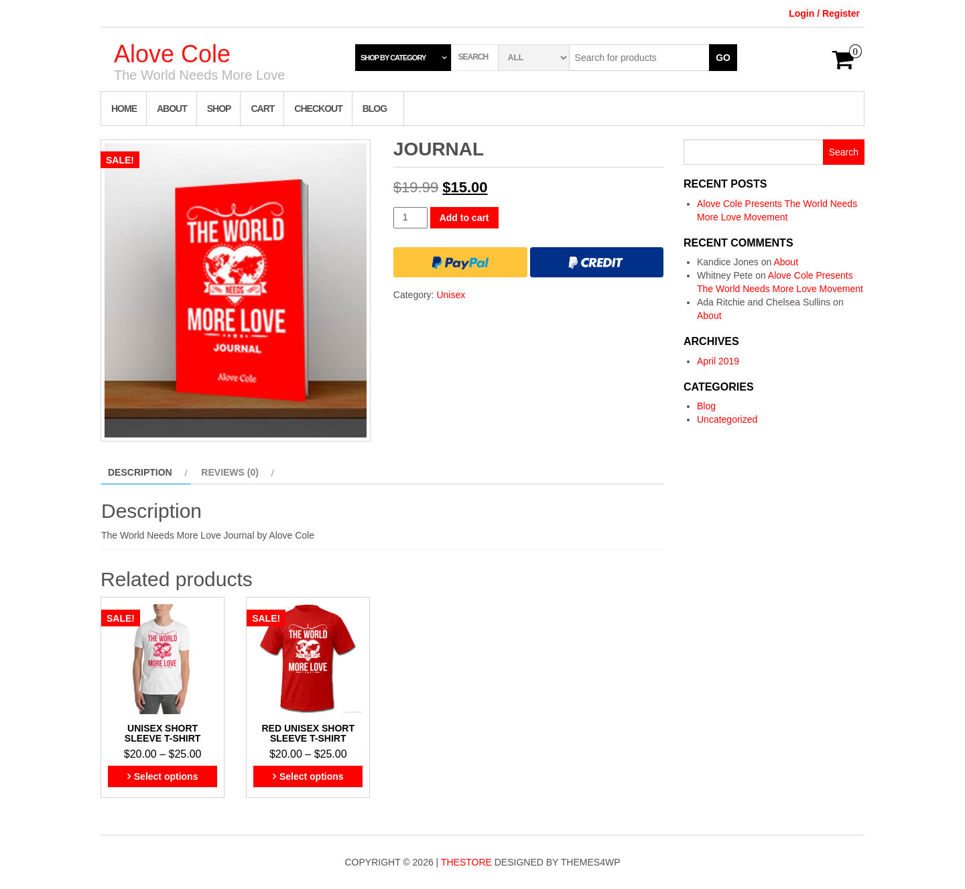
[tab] (146, 472)
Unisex (450, 294)
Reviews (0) (230, 472)
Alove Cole (172, 54)
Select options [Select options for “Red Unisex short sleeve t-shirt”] (311, 776)
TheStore (466, 862)
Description (140, 472)
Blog (375, 108)
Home (124, 108)
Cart (262, 108)
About (172, 108)
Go (723, 57)
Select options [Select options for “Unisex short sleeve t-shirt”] (166, 776)
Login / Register (824, 13)
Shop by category (393, 58)
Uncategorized (727, 419)
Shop (219, 108)
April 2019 (718, 361)
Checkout (318, 108)
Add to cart (464, 217)
